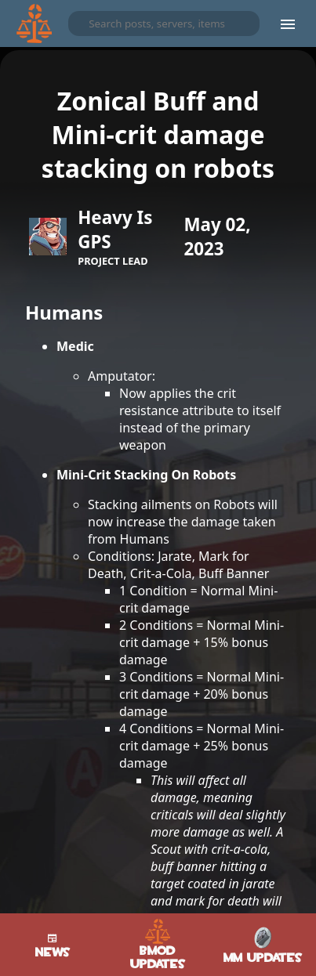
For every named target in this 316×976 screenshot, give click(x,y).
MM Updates (263, 945)
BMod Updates (158, 945)
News (53, 945)
